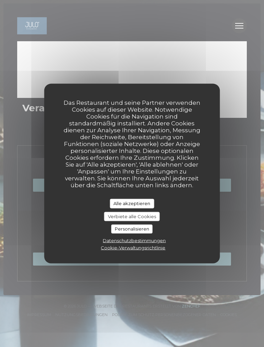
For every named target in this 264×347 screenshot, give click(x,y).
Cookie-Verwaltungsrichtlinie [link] (133, 247)
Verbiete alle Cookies (132, 216)
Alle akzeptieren (131, 203)
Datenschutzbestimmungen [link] (134, 240)
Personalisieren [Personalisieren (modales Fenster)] (132, 229)
